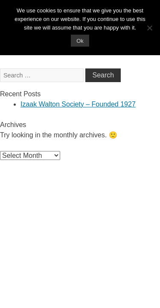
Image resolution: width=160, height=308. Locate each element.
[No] (149, 28)
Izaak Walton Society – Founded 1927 (78, 104)
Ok (80, 41)
